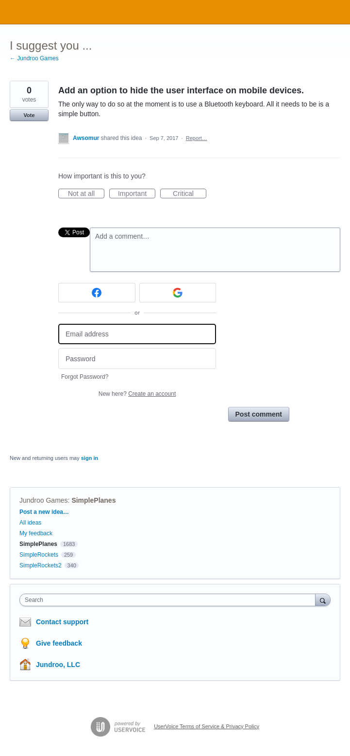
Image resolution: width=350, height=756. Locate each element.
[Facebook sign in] (96, 292)
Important (136, 194)
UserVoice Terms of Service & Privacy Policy (206, 726)
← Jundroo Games (34, 58)
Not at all (86, 194)
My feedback (35, 533)
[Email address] (137, 334)
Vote (28, 115)
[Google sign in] (178, 292)
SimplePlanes (93, 500)
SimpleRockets (38, 554)
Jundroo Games (43, 500)
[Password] (137, 358)
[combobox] (169, 600)
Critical (189, 194)
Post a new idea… (44, 512)
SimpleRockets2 (40, 565)
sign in (89, 458)
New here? (137, 393)
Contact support (62, 621)
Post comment (258, 414)
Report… (196, 138)
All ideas (30, 522)
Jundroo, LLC (58, 664)
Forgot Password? (84, 376)
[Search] (323, 600)
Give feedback (59, 643)
